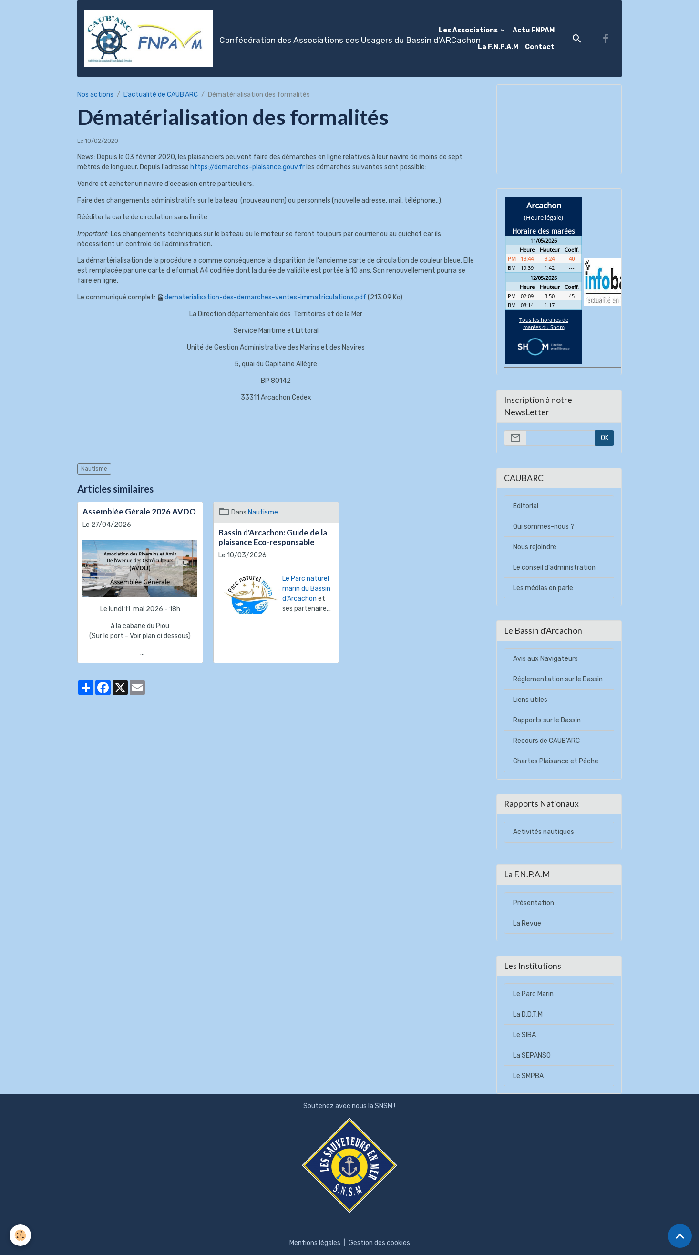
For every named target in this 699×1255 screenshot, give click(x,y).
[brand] (242, 38)
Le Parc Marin (533, 994)
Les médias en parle (543, 588)
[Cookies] (20, 1235)
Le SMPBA (528, 1076)
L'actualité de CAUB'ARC (160, 95)
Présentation (533, 903)
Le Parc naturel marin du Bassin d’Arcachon (306, 589)
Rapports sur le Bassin (547, 720)
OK (605, 438)
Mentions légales (314, 1243)
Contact (540, 47)
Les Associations (469, 30)
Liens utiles (530, 700)
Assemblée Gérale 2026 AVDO (139, 511)
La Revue (527, 923)
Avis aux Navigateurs (545, 659)
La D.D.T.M (528, 1014)
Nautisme (94, 468)
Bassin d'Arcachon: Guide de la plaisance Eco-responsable (272, 537)
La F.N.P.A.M (498, 47)
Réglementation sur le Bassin (558, 679)
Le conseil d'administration (554, 568)
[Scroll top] (680, 1236)
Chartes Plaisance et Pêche (555, 761)
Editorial (525, 506)
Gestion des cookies (379, 1243)
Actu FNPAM (534, 30)
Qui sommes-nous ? (543, 527)
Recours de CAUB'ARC (546, 741)
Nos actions (95, 95)
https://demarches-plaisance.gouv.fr (247, 167)
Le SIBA (524, 1035)
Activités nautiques (543, 832)
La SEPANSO (532, 1055)
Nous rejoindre (534, 547)
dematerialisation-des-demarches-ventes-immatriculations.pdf (265, 297)
